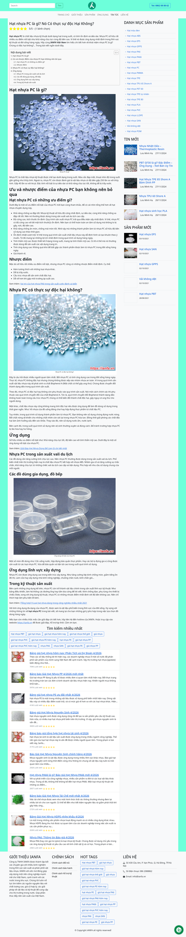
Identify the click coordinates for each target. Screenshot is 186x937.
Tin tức (115, 14)
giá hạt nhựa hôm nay (55, 634)
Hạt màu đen (132, 30)
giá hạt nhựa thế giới (80, 634)
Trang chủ (63, 14)
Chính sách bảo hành (62, 868)
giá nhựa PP (92, 645)
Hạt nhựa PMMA (134, 73)
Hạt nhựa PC (132, 67)
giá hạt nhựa (34, 634)
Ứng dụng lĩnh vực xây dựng (28, 79)
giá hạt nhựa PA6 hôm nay (95, 898)
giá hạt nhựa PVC (19, 640)
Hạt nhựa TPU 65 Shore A (138, 83)
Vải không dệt (132, 126)
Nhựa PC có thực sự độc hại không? (28, 68)
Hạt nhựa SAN (133, 120)
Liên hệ (124, 14)
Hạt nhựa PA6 (132, 51)
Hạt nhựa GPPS (133, 46)
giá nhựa (98, 634)
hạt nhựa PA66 (89, 904)
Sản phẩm (90, 14)
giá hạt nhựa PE (75, 645)
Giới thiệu (77, 14)
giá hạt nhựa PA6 (106, 892)
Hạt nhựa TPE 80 (134, 99)
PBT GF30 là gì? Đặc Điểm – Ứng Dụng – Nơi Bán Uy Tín (156, 164)
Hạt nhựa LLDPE (134, 115)
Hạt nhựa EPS (132, 41)
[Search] (32, 5)
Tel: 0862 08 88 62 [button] (160, 5)
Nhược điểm (22, 65)
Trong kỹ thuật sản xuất (26, 82)
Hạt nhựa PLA (132, 104)
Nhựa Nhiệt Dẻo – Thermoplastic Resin (151, 147)
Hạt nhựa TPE (132, 78)
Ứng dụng (103, 14)
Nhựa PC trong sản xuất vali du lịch (31, 74)
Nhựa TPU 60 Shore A (152, 196)
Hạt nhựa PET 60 (134, 88)
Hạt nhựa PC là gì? (21, 56)
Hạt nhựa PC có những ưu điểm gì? (31, 62)
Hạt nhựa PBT (17, 634)
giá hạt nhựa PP (83, 640)
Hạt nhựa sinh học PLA (153, 211)
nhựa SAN (58, 645)
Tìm (59, 5)
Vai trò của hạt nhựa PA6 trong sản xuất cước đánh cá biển (48, 283)
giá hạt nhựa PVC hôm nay (24, 645)
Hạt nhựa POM (133, 131)
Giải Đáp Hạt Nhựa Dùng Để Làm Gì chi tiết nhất (43, 448)
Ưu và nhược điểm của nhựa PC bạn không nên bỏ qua (37, 59)
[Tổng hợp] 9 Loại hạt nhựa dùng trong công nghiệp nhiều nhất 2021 (53, 603)
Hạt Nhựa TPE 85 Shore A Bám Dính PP (154, 181)
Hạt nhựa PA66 (133, 57)
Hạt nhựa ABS (133, 35)
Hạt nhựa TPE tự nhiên (137, 94)
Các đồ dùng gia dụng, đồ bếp (29, 77)
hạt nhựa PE (65, 640)
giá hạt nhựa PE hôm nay (44, 640)
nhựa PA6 (45, 645)
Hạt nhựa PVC (133, 110)
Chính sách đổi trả (60, 862)
